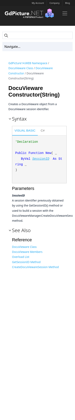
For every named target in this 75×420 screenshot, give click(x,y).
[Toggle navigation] (64, 13)
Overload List (20, 257)
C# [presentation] (43, 130)
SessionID (40, 159)
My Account (38, 2)
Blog (67, 2)
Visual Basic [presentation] (25, 130)
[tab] (25, 131)
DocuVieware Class (20, 68)
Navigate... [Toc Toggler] (12, 46)
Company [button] (55, 2)
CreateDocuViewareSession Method (35, 267)
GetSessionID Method (26, 262)
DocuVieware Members (27, 252)
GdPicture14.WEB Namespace (27, 63)
